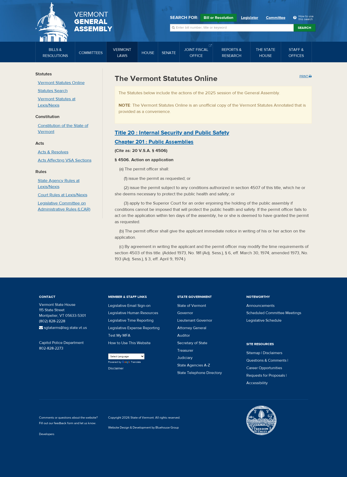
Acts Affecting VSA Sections (64, 160)
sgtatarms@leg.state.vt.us (63, 327)
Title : (172, 132)
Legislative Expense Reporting (134, 328)
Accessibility (257, 383)
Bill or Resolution (218, 18)
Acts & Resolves (53, 152)
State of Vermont (191, 305)
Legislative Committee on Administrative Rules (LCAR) (64, 206)
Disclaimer (116, 368)
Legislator (249, 17)
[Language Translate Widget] (126, 356)
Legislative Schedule (264, 320)
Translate (131, 362)
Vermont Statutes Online (61, 83)
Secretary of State (192, 343)
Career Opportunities (264, 368)
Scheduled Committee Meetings (273, 312)
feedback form (63, 423)
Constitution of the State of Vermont (63, 129)
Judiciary (185, 357)
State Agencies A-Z (193, 365)
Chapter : (154, 141)
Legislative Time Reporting (130, 320)
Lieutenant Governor (194, 320)
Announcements (260, 305)
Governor (185, 312)
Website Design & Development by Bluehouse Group (143, 427)
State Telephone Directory (199, 372)
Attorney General (191, 328)
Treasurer (185, 350)
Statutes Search (53, 91)
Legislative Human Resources (133, 312)
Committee (275, 17)
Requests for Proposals (265, 375)
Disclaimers (272, 352)
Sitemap (253, 352)
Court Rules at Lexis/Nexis (62, 195)
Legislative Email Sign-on (129, 305)
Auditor (183, 335)
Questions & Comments (266, 360)
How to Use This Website (129, 343)
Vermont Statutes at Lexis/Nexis (56, 102)
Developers (46, 434)
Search (304, 28)
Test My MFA (119, 335)
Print (305, 76)
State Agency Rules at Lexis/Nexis (59, 184)
